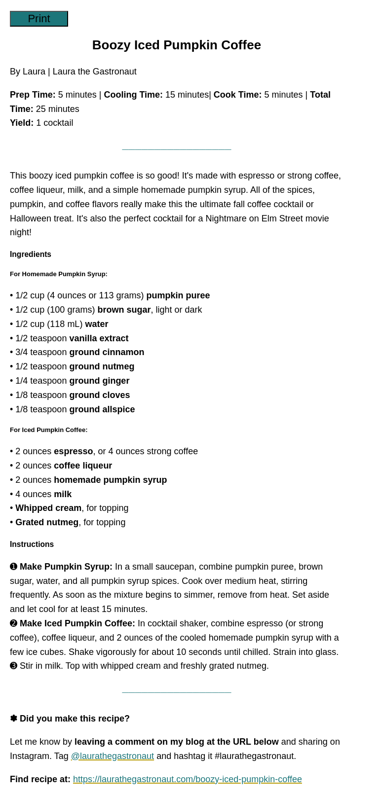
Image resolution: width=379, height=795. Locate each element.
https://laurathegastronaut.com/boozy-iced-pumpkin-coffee (187, 779)
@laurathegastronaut (112, 756)
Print (39, 18)
